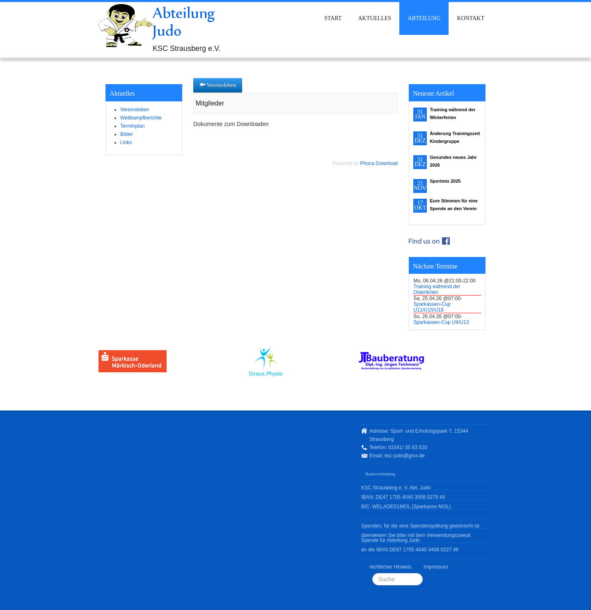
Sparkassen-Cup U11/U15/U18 (432, 307)
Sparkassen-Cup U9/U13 (441, 322)
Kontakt (470, 18)
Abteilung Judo (184, 21)
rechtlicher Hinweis (390, 567)
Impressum (436, 567)
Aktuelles (374, 18)
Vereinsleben (134, 109)
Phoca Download (379, 163)
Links (126, 142)
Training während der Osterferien (436, 289)
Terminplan (132, 126)
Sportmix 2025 (445, 181)
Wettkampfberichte (141, 118)
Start (332, 18)
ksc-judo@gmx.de (404, 456)
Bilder (126, 134)
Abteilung (424, 18)
